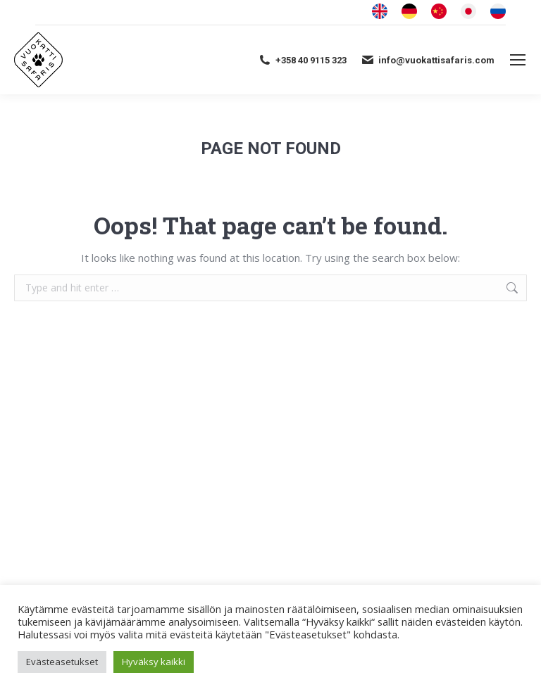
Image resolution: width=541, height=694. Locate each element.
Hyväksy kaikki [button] (153, 661)
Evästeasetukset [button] (62, 661)
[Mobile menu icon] (518, 60)
